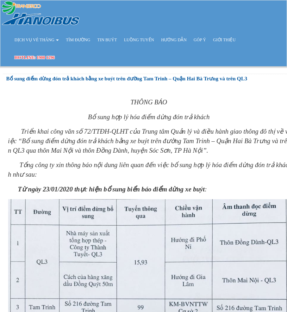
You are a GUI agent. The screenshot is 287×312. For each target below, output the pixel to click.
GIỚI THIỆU (224, 39)
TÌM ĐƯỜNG (78, 39)
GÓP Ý (200, 39)
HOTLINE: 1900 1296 (34, 57)
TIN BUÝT (107, 39)
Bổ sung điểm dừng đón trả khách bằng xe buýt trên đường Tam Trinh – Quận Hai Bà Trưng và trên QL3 (126, 78)
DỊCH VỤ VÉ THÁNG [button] (36, 39)
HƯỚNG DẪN (173, 39)
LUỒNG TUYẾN (139, 39)
